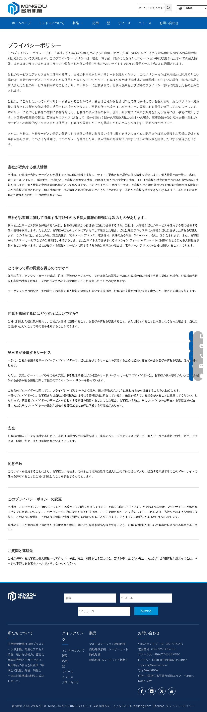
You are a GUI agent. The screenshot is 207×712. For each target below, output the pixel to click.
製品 (65, 655)
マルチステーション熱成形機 (107, 644)
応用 (65, 661)
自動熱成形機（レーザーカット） (110, 649)
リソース (67, 671)
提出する (146, 611)
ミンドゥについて (73, 650)
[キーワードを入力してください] (151, 8)
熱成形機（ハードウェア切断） (108, 660)
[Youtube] (171, 691)
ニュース (67, 677)
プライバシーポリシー (180, 706)
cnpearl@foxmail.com (153, 665)
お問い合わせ (70, 682)
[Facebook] (142, 691)
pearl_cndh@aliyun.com (168, 660)
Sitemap (159, 706)
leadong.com (142, 706)
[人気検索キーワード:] (168, 7)
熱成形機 (94, 654)
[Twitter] (162, 691)
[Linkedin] (152, 691)
